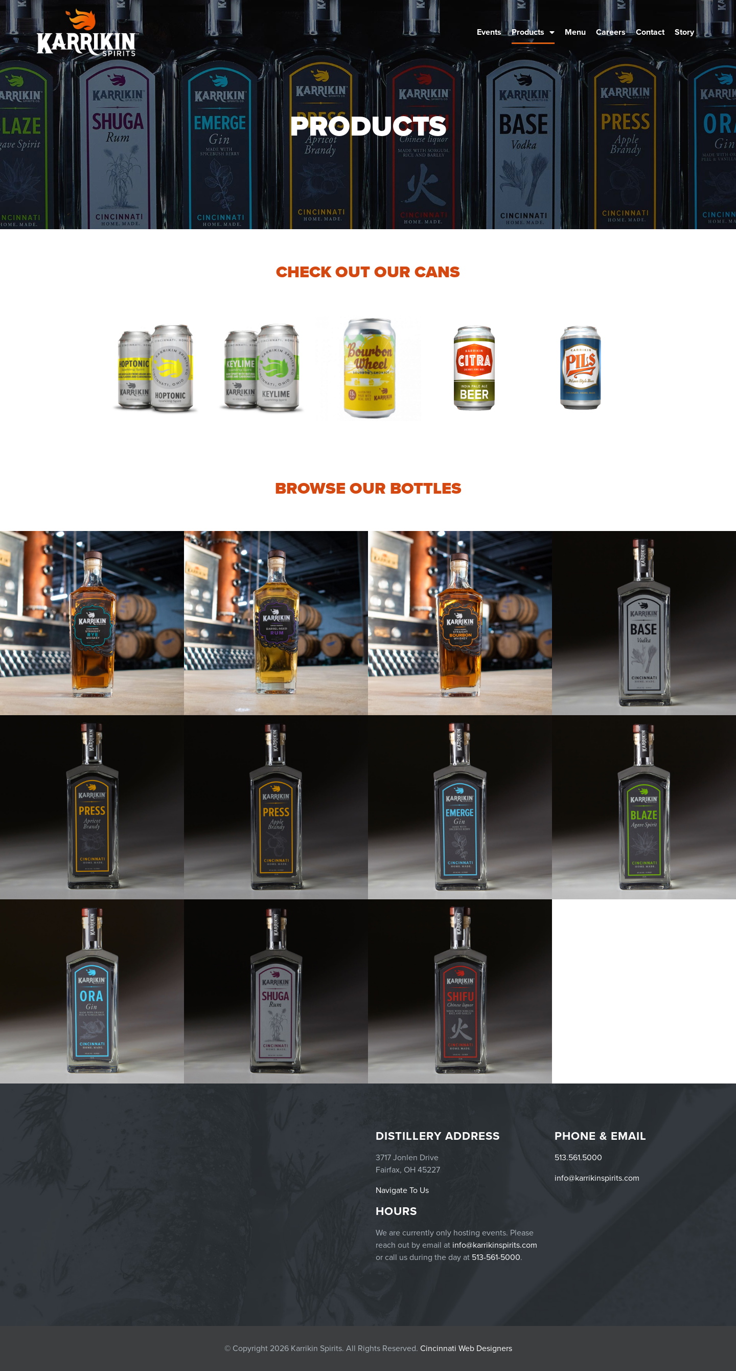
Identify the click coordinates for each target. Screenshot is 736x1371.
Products (533, 32)
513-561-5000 (496, 1257)
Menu (575, 32)
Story (684, 32)
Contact (650, 32)
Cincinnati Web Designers (466, 1348)
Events (489, 32)
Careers (611, 32)
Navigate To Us (402, 1190)
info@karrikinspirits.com (597, 1178)
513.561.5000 (578, 1158)
